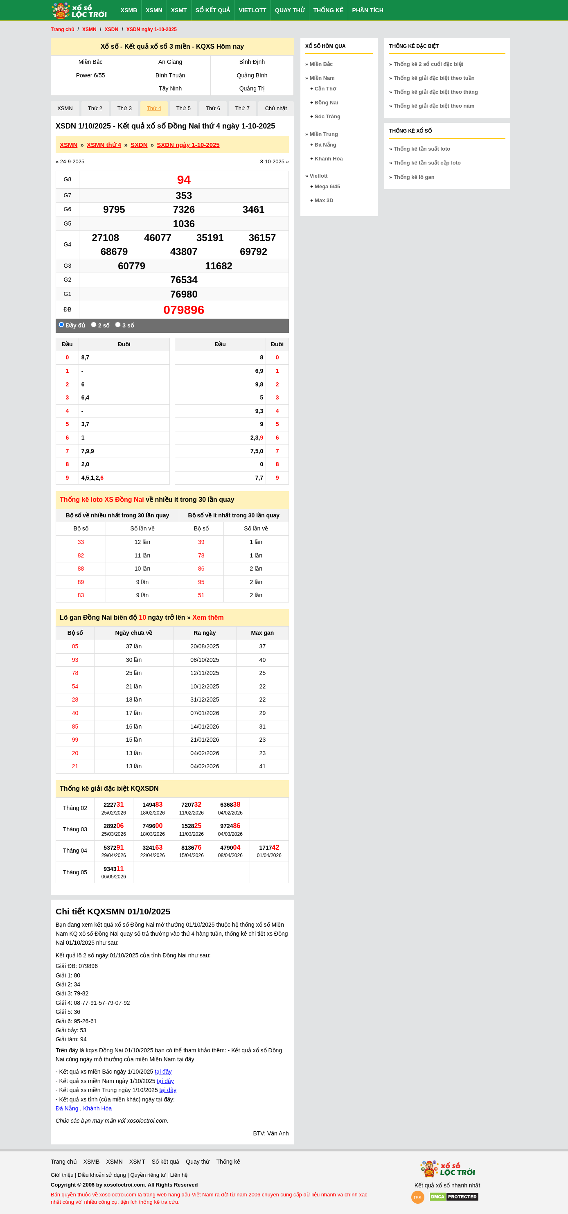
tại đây (163, 1071)
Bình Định (252, 62)
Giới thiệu (63, 1175)
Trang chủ (64, 1161)
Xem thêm (207, 617)
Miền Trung (324, 134)
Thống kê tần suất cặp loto (427, 163)
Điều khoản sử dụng (102, 1175)
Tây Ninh (170, 88)
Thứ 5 (183, 108)
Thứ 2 (95, 108)
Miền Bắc (91, 62)
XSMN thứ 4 (104, 144)
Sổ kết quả (213, 10)
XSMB (129, 10)
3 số (124, 325)
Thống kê (328, 10)
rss (417, 1197)
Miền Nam (322, 78)
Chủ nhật (276, 108)
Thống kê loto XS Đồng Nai (102, 499)
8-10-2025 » (274, 161)
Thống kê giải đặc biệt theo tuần (434, 78)
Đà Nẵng (67, 1108)
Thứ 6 (213, 108)
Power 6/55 (90, 75)
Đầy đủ (72, 325)
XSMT (179, 10)
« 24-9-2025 (70, 161)
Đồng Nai (326, 102)
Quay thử (289, 10)
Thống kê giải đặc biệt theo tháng (436, 92)
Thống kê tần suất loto (422, 149)
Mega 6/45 (327, 186)
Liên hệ (178, 1175)
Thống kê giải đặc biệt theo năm (434, 106)
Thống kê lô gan (414, 177)
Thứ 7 (242, 108)
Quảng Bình (252, 75)
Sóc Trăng (327, 116)
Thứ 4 (154, 108)
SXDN (139, 144)
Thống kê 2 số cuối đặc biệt (428, 64)
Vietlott (252, 10)
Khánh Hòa (97, 1108)
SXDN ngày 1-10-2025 (188, 144)
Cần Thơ (325, 89)
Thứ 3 (124, 108)
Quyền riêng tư (148, 1175)
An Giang (170, 62)
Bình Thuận (170, 75)
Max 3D (324, 200)
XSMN (154, 10)
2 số (100, 325)
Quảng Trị (252, 88)
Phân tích (367, 10)
